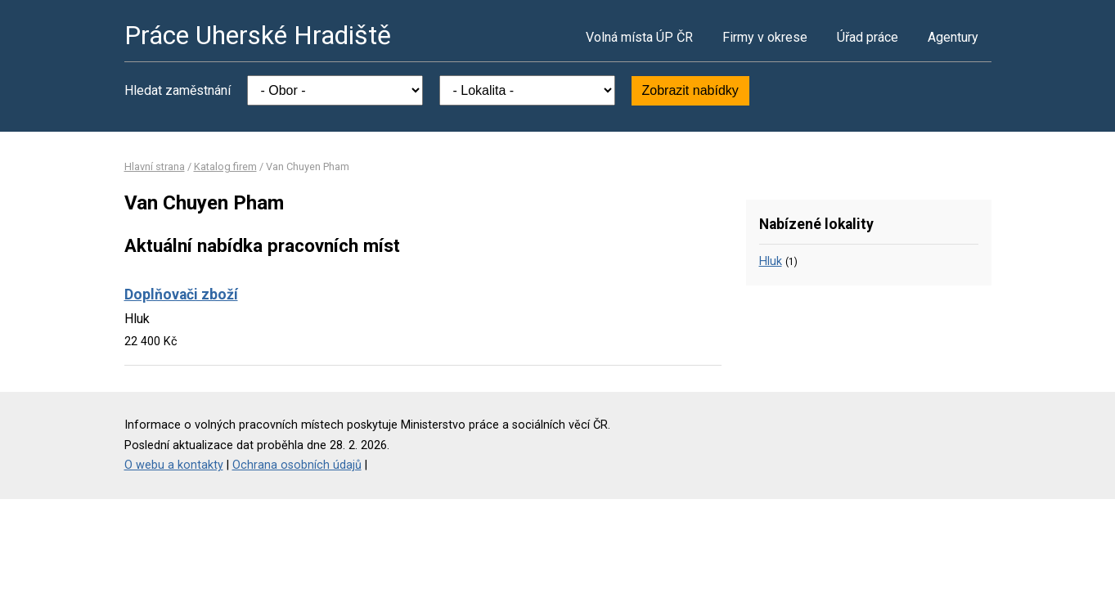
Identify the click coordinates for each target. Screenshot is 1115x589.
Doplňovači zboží (181, 294)
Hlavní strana (154, 166)
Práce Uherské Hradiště (257, 35)
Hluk (770, 261)
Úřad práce (867, 37)
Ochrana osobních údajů (297, 465)
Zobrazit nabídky (690, 90)
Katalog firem (225, 166)
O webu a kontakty (173, 465)
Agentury (953, 37)
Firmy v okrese (764, 37)
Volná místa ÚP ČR (639, 37)
